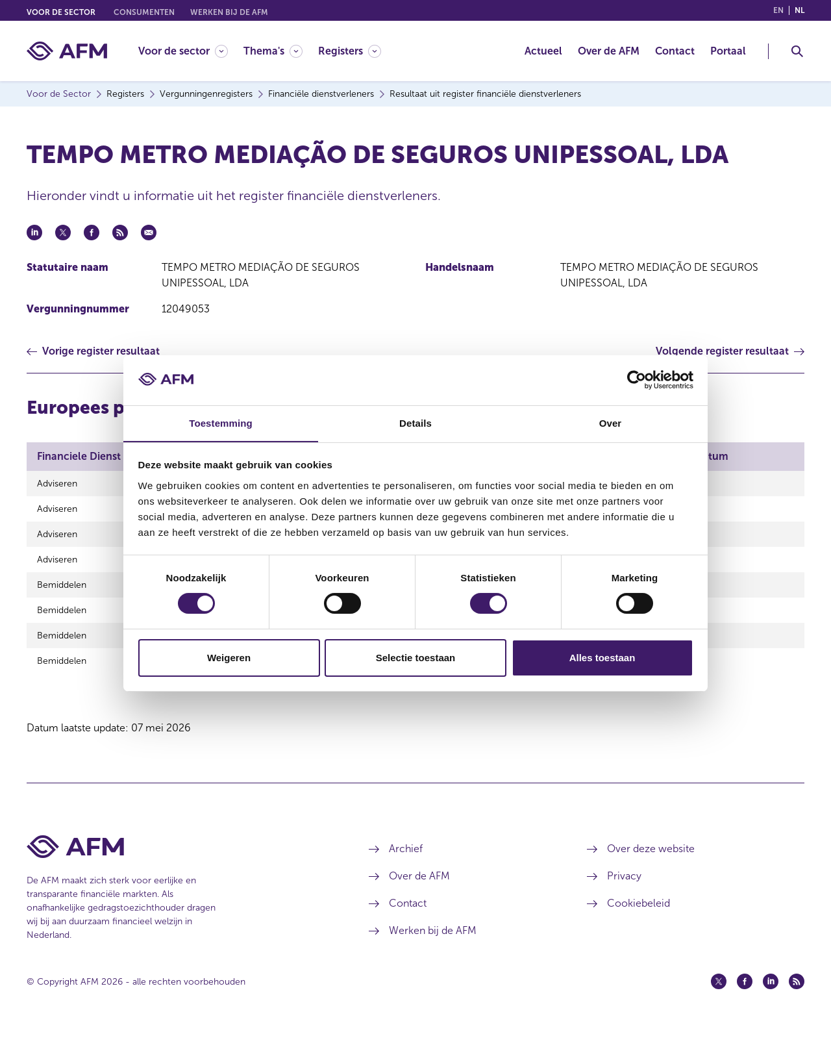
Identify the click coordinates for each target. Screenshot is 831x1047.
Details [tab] (415, 422)
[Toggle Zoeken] (797, 51)
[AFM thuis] (67, 51)
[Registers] (349, 51)
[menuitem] (190, 51)
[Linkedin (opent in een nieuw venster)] (770, 997)
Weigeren (229, 657)
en (778, 10)
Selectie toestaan (416, 657)
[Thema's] (273, 51)
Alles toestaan (602, 657)
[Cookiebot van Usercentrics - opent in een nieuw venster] (636, 380)
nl (799, 10)
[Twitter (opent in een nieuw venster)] (718, 997)
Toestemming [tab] (221, 422)
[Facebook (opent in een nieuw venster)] (744, 997)
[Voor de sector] (183, 51)
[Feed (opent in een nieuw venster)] (796, 997)
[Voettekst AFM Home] (178, 862)
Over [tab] (610, 422)
